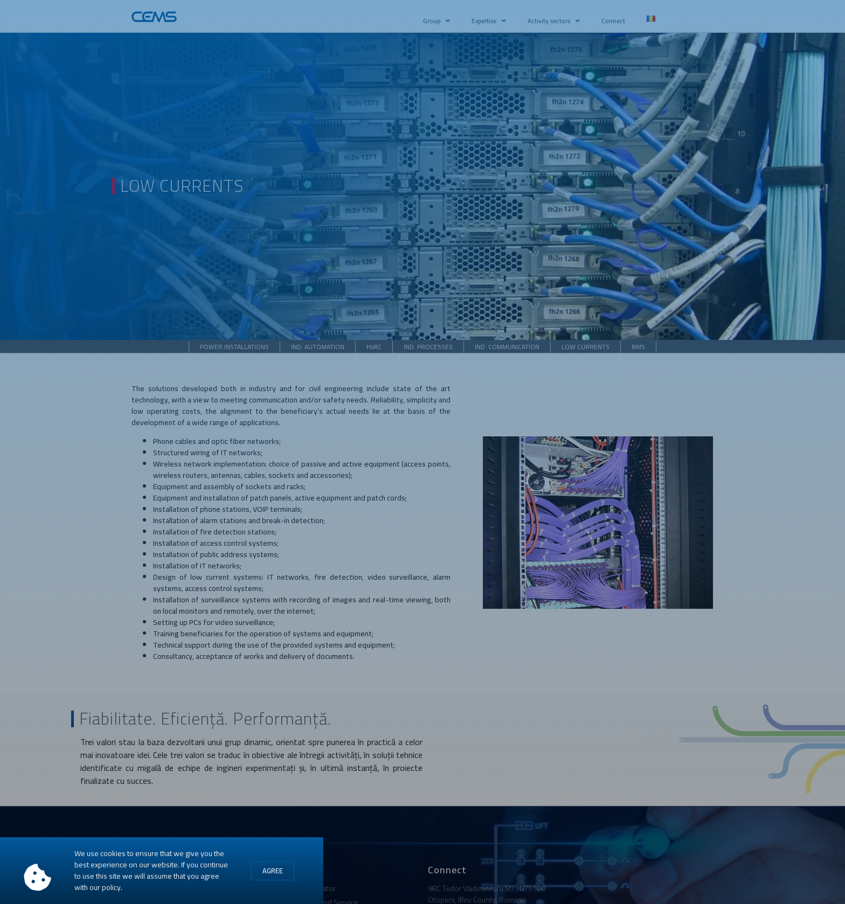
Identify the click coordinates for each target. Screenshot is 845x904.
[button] (272, 871)
